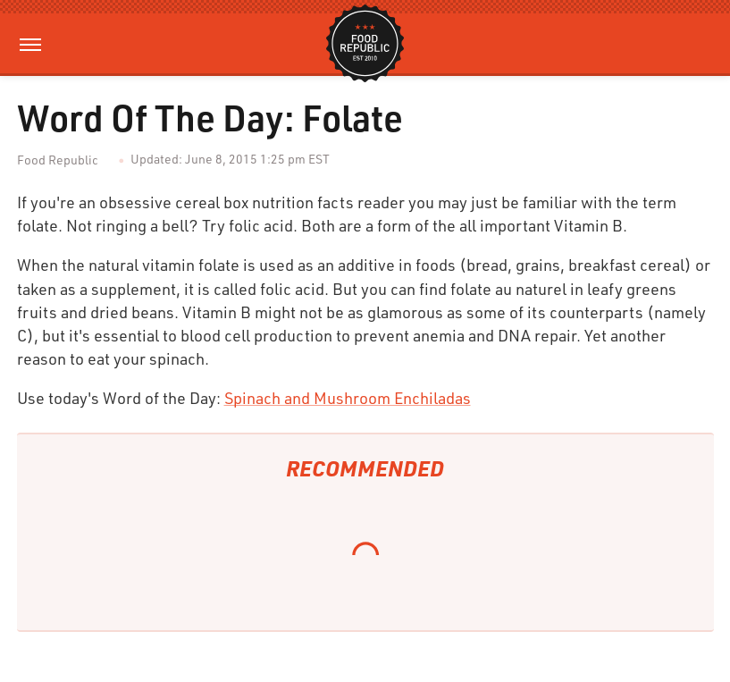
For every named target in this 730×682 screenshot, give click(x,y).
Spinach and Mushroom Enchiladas (347, 398)
